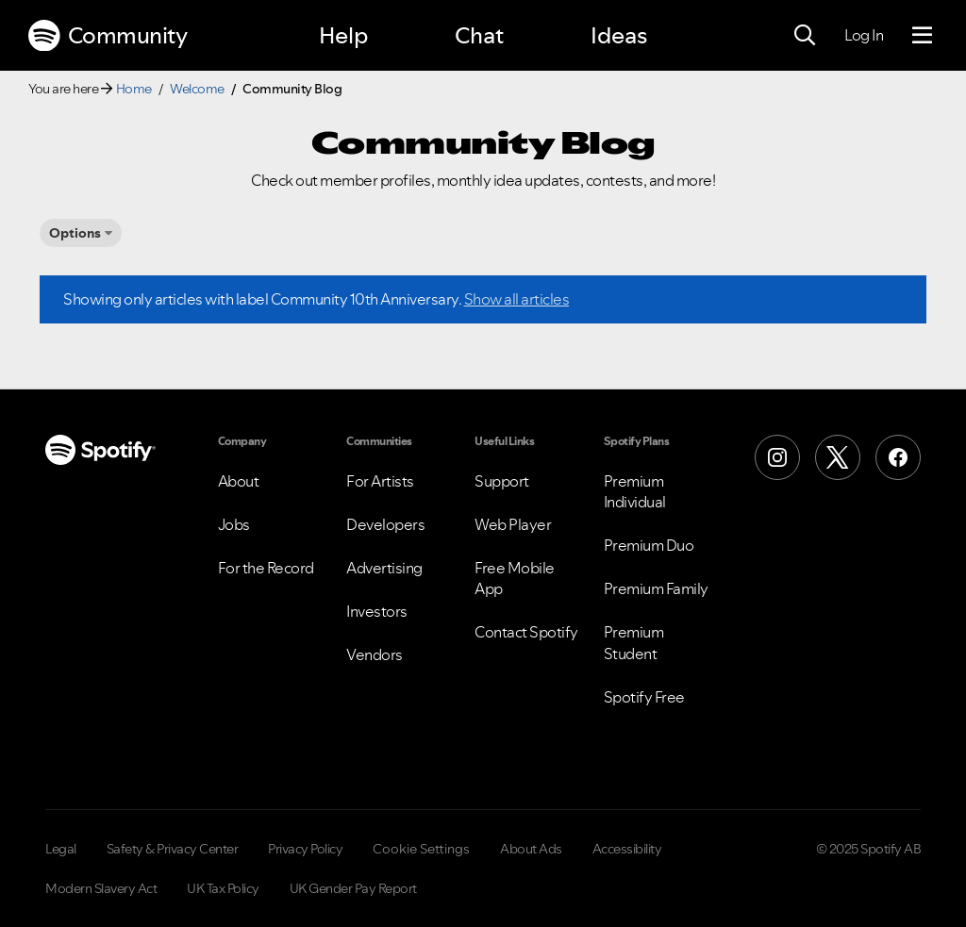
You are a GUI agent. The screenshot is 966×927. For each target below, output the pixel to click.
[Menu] (922, 36)
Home (134, 88)
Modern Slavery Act (101, 888)
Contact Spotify (526, 631)
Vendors (374, 654)
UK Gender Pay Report (353, 888)
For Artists (380, 481)
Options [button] (75, 232)
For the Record (266, 567)
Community (107, 36)
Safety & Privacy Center (173, 848)
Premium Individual (635, 491)
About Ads (531, 848)
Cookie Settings (421, 848)
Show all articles (517, 299)
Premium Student (634, 642)
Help (343, 35)
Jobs (234, 524)
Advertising (384, 567)
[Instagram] (777, 457)
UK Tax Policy (223, 888)
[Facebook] (898, 457)
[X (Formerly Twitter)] (837, 457)
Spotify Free (644, 697)
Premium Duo (649, 545)
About (238, 481)
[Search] (805, 36)
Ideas (619, 35)
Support (502, 481)
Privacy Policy (305, 848)
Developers (385, 524)
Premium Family (656, 588)
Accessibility (627, 848)
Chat (479, 35)
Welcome (197, 88)
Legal (60, 848)
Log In (863, 35)
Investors (377, 611)
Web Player (513, 524)
